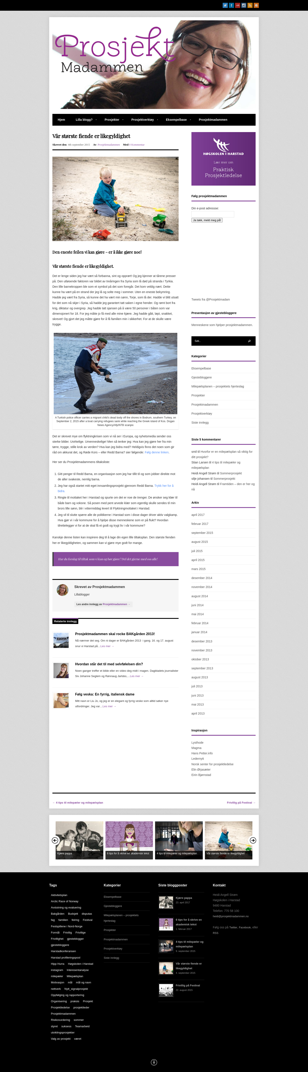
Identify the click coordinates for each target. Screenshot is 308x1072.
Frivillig (67, 932)
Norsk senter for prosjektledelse (212, 764)
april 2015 (198, 560)
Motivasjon (57, 982)
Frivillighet (57, 938)
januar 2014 (199, 632)
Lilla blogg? (83, 122)
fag (53, 920)
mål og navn (83, 982)
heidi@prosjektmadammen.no (231, 916)
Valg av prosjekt (61, 1038)
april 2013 (198, 713)
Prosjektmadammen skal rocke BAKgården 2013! (115, 634)
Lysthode (197, 742)
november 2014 (201, 587)
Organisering (59, 1001)
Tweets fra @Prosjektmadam (210, 299)
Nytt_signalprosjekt (76, 988)
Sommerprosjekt (231, 473)
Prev (55, 840)
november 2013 (201, 650)
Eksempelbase (176, 122)
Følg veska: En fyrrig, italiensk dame (104, 694)
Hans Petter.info (202, 753)
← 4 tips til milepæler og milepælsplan (77, 802)
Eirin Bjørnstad (201, 775)
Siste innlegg (200, 422)
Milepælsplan (75, 976)
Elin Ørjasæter (200, 769)
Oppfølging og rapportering (67, 995)
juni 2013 (197, 695)
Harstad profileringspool (65, 957)
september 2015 (202, 533)
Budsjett (73, 913)
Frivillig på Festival (188, 985)
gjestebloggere (60, 945)
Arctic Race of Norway (64, 901)
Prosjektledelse (60, 1007)
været (77, 1038)
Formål (55, 932)
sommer (79, 1019)
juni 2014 (197, 605)
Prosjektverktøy (142, 122)
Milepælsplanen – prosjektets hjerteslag (217, 386)
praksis (74, 1001)
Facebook (245, 927)
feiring (75, 920)
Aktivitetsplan (59, 895)
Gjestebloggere (201, 377)
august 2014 (199, 596)
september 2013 (202, 668)
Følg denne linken (157, 452)
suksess (66, 1026)
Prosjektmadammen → (116, 604)
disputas (87, 913)
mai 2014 (197, 614)
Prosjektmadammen (213, 119)
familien (63, 920)
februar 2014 (199, 623)
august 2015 (199, 541)
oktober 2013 (200, 659)
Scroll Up (154, 1062)
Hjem (61, 119)
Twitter (233, 927)
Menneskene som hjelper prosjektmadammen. (222, 325)
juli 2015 (197, 551)
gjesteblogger (75, 938)
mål (70, 982)
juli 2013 (197, 686)
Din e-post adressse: (205, 208)
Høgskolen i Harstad (80, 963)
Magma (196, 748)
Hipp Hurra (57, 963)
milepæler (57, 976)
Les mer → (107, 646)
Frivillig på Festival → (241, 802)
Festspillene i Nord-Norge (66, 926)
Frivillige (81, 932)
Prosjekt (88, 1001)
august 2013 (199, 677)
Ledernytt (197, 758)
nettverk (56, 988)
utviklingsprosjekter (63, 1032)
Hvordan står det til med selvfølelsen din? (109, 664)
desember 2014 (201, 578)
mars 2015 (198, 569)
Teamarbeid (82, 1026)
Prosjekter (111, 122)
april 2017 (198, 515)
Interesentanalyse (78, 970)
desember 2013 (201, 641)
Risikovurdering (60, 1019)
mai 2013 (197, 704)
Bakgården (57, 913)
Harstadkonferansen (63, 951)
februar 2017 (199, 524)
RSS (215, 933)
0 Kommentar (137, 144)
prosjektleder (81, 1007)
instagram (57, 970)
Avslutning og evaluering (66, 907)
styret (54, 1026)
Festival (87, 920)
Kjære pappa (184, 897)
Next (253, 840)
